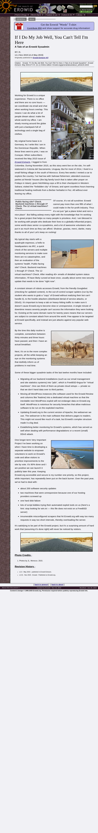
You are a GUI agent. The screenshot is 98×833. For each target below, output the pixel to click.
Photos (22, 561)
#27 (41, 58)
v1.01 (21, 575)
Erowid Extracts (22, 162)
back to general (41, 585)
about (32, 19)
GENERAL (21, 19)
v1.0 (20, 572)
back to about (57, 585)
